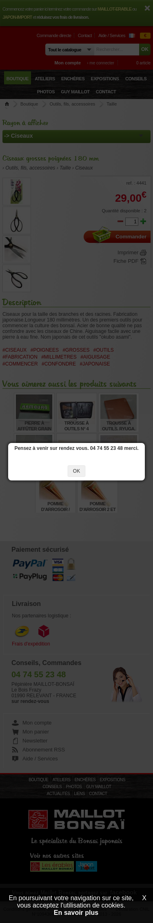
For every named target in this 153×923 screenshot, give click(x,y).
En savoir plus (76, 912)
